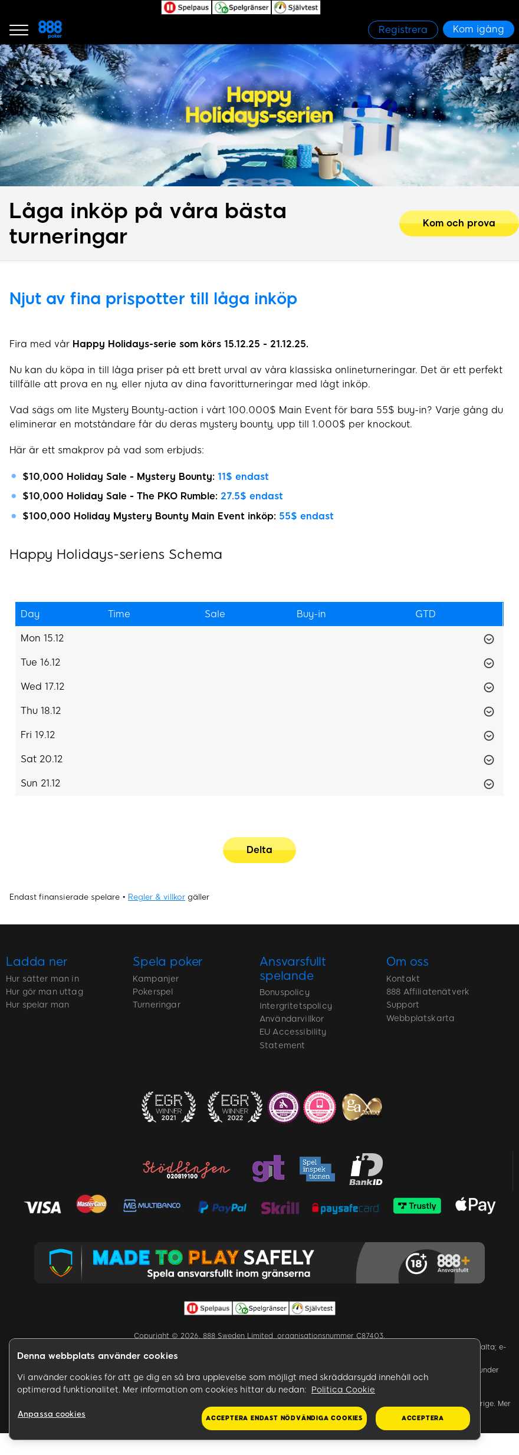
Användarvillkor (292, 1019)
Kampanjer (156, 979)
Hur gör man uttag (44, 992)
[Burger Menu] (18, 29)
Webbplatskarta (420, 1018)
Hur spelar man (37, 1005)
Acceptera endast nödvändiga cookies (284, 1418)
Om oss (407, 961)
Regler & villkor (156, 896)
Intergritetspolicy (296, 1006)
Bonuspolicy (285, 992)
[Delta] (259, 850)
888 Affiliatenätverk (427, 992)
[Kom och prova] (459, 223)
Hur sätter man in (42, 979)
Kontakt (403, 979)
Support (402, 1005)
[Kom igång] (478, 29)
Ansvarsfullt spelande (293, 968)
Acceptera (423, 1418)
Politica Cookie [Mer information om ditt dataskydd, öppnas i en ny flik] (343, 1390)
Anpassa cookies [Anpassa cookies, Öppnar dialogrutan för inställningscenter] (52, 1414)
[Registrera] (403, 30)
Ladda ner (37, 961)
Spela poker (168, 961)
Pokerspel (153, 992)
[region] (245, 1389)
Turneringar (156, 1005)
